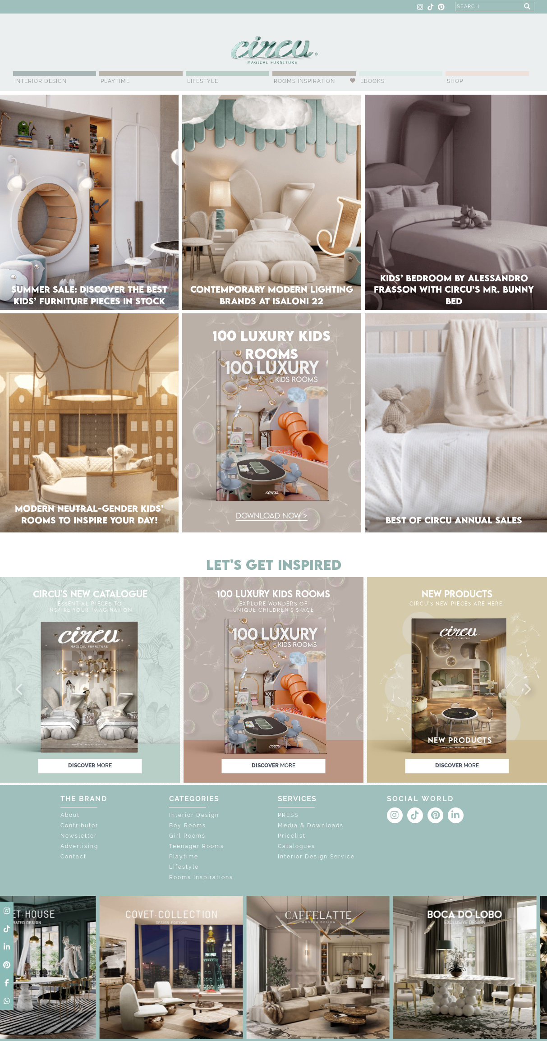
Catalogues (296, 846)
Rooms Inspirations (201, 877)
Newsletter (78, 836)
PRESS (288, 815)
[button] (20, 690)
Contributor (79, 825)
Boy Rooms (187, 825)
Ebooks (372, 81)
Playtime (115, 81)
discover (90, 766)
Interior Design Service (316, 856)
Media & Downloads (311, 825)
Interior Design (40, 81)
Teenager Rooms (196, 846)
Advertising (79, 846)
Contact (73, 856)
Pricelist (292, 836)
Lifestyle (202, 81)
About (70, 815)
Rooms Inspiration (304, 81)
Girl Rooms (187, 836)
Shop (455, 81)
